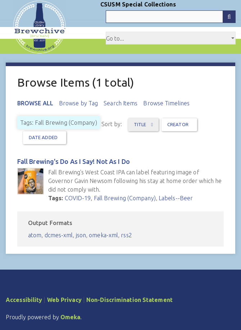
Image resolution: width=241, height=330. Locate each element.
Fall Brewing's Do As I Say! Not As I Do (73, 161)
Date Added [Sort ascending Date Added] (43, 137)
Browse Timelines (166, 103)
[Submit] (229, 16)
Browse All (35, 103)
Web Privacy (64, 300)
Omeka (70, 317)
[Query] (171, 16)
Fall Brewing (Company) (125, 198)
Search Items (120, 103)
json (81, 235)
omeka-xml (103, 235)
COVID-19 (78, 198)
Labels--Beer (176, 198)
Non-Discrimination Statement (129, 300)
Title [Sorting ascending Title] (140, 124)
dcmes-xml (59, 235)
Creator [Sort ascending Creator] (177, 124)
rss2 (126, 235)
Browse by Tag (78, 103)
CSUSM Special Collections (138, 4)
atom (34, 235)
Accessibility (24, 300)
